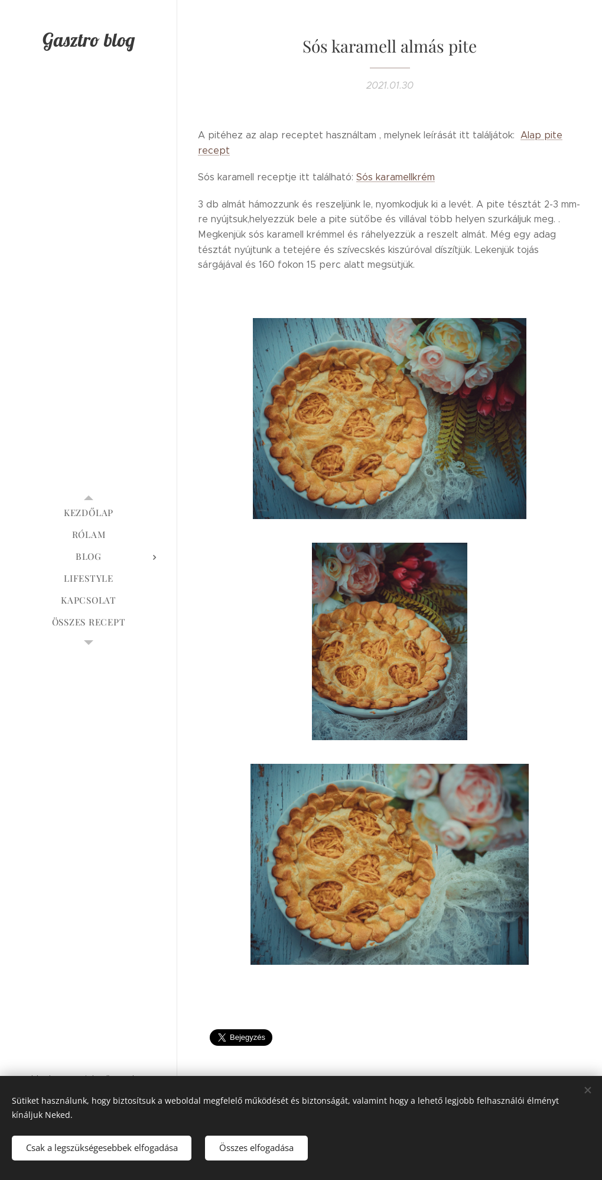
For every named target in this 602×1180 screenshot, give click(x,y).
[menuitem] (89, 513)
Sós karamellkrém (395, 177)
